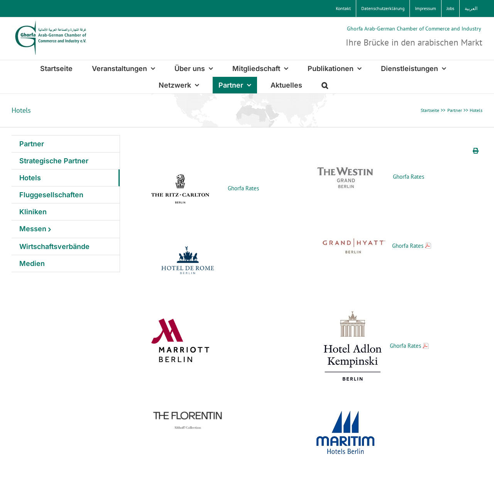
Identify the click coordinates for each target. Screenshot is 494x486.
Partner (31, 144)
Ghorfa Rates (243, 188)
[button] (325, 85)
